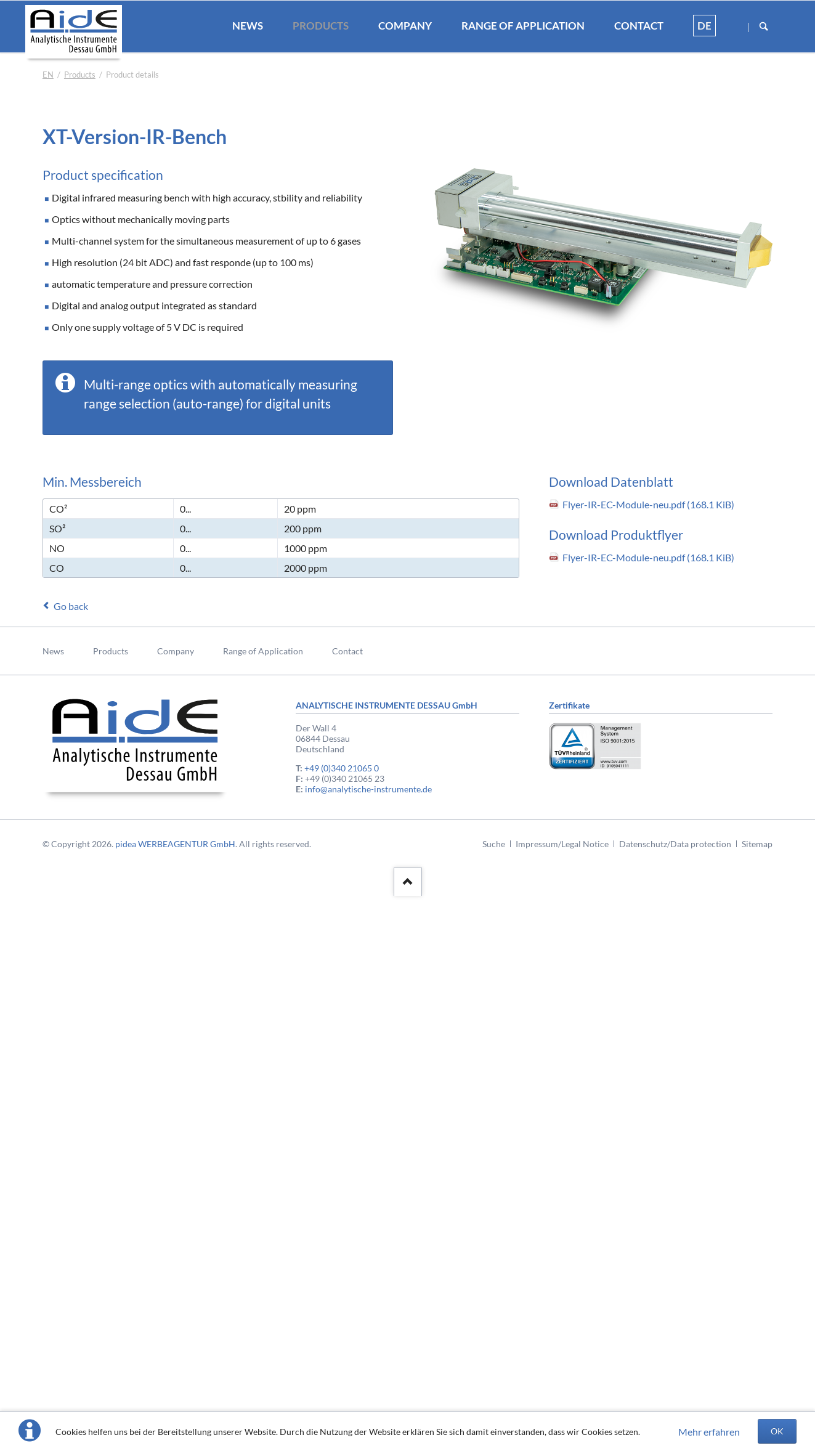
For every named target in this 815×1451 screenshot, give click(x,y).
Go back (71, 606)
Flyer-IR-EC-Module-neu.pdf (648, 504)
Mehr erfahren (709, 1431)
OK (777, 1431)
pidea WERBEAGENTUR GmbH (175, 844)
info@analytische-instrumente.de (368, 789)
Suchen (763, 27)
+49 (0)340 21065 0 (341, 768)
